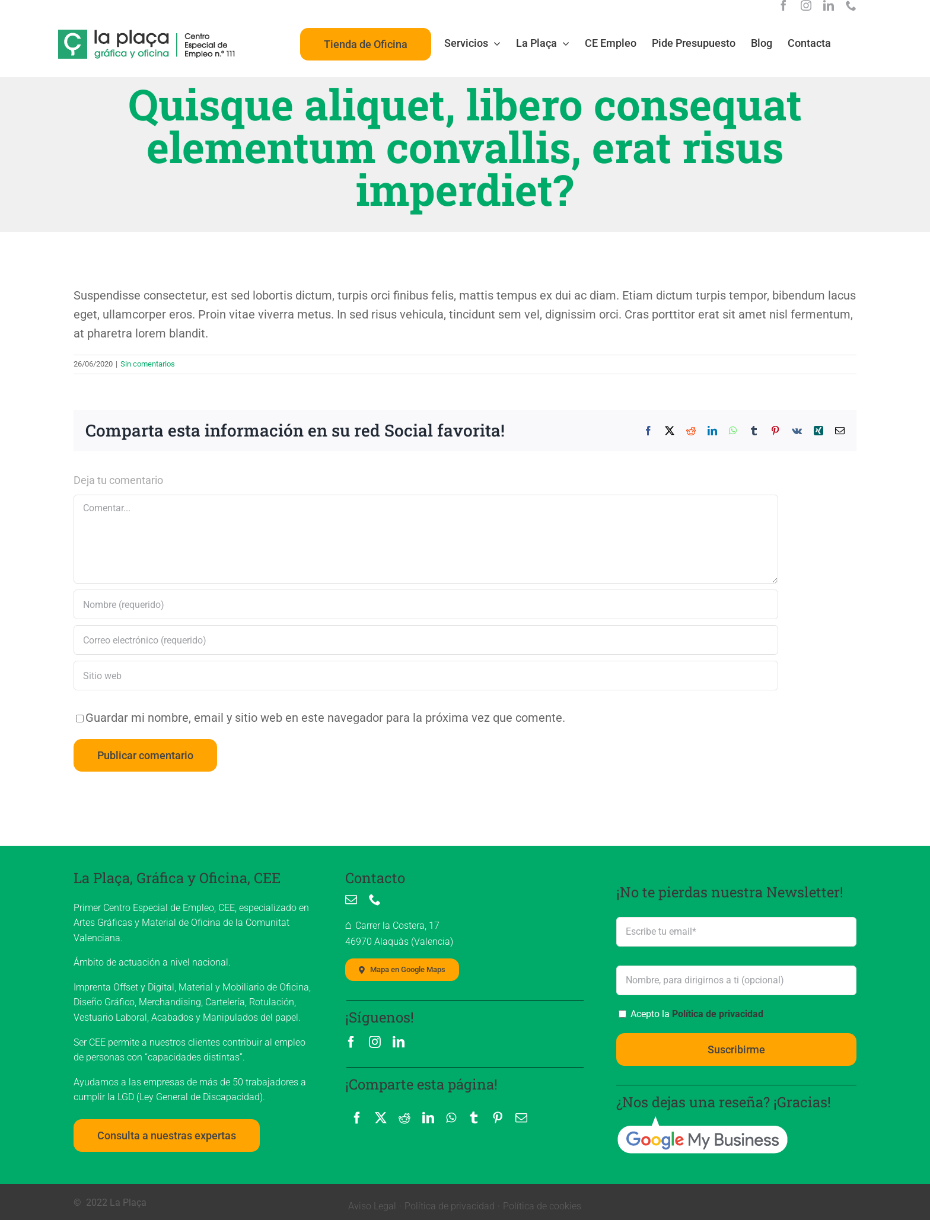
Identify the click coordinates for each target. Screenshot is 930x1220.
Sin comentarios (147, 363)
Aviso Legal (372, 1206)
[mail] (351, 900)
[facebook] (783, 5)
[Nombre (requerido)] (426, 604)
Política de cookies (542, 1206)
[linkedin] (828, 5)
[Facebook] (357, 1118)
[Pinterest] (497, 1118)
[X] (381, 1118)
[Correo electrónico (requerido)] (426, 640)
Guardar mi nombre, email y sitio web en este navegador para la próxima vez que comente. (325, 718)
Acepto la (695, 1014)
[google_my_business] (702, 1121)
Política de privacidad (717, 1014)
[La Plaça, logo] (147, 35)
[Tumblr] (474, 1118)
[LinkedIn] (428, 1118)
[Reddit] (404, 1118)
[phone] (851, 5)
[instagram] (806, 5)
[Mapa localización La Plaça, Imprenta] (402, 969)
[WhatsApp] (451, 1118)
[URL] (426, 675)
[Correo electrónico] (521, 1118)
